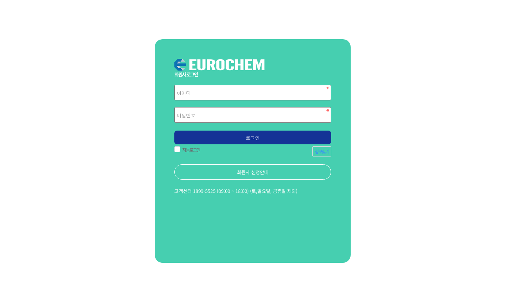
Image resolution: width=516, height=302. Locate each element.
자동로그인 (190, 149)
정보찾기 (322, 151)
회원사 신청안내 (253, 172)
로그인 (253, 137)
